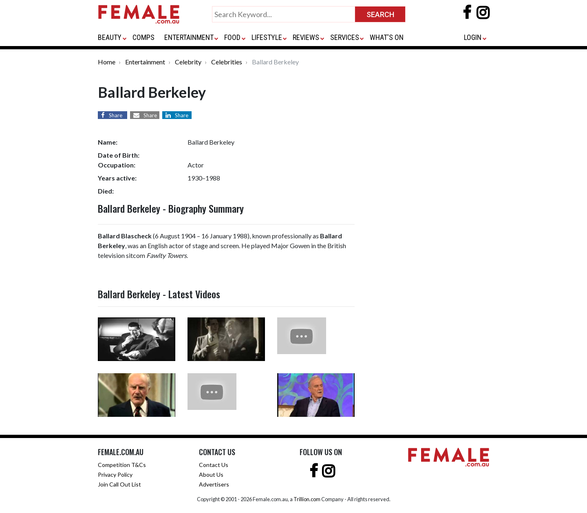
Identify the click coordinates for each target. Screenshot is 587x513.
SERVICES (344, 37)
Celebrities (226, 62)
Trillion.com (307, 499)
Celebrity (188, 62)
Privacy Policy (115, 474)
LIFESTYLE (267, 37)
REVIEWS (306, 37)
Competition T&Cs (122, 464)
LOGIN (472, 37)
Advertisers (214, 484)
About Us (211, 474)
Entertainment (145, 62)
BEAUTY (109, 37)
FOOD (232, 37)
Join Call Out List (119, 484)
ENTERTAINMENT (189, 37)
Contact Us (213, 464)
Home (106, 62)
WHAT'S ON (387, 37)
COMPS (143, 37)
